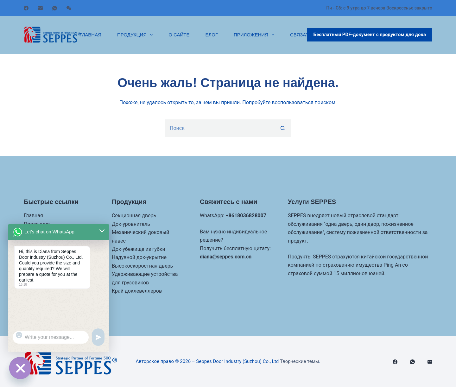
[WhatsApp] (54, 8)
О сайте (178, 34)
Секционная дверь (134, 216)
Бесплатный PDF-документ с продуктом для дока (370, 34)
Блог (211, 34)
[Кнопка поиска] (282, 128)
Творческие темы (299, 361)
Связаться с (306, 34)
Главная (90, 34)
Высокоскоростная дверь (142, 266)
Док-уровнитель (131, 224)
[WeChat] (68, 8)
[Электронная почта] (40, 8)
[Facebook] (26, 8)
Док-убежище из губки (138, 249)
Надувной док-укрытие (139, 257)
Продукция (136, 35)
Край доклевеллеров (137, 291)
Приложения (255, 35)
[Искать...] (219, 128)
